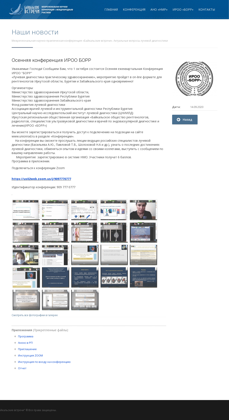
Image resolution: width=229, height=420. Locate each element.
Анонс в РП (25, 343)
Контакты (206, 9)
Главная (111, 9)
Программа (25, 336)
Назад (184, 119)
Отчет (22, 368)
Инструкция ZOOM (30, 355)
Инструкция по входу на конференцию (44, 362)
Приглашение (27, 349)
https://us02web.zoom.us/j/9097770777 (41, 179)
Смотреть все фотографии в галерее (35, 315)
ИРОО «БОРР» (183, 9)
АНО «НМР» (158, 9)
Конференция (134, 9)
